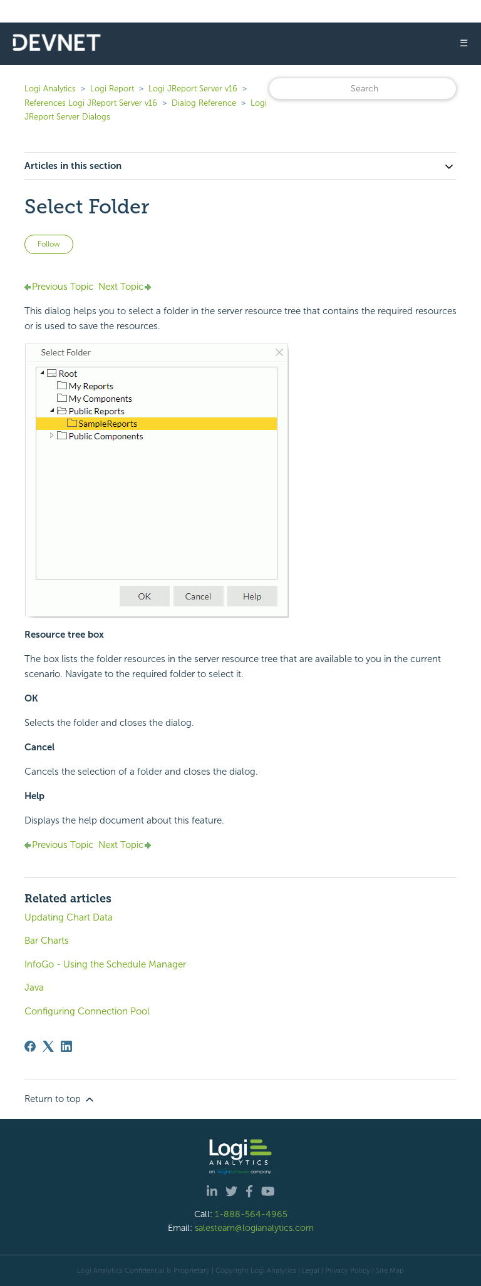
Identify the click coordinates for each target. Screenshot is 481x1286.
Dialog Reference (204, 103)
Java (34, 987)
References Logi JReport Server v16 (90, 103)
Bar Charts (46, 940)
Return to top (60, 1099)
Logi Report (112, 88)
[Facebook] (30, 1046)
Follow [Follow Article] (49, 244)
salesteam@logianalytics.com (254, 1227)
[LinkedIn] (66, 1046)
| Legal (308, 1270)
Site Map (390, 1270)
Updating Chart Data (68, 917)
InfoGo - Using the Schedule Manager (105, 964)
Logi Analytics (50, 88)
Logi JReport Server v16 (192, 88)
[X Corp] (48, 1046)
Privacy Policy (347, 1270)
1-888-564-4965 (251, 1214)
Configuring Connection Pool (87, 1011)
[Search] (363, 89)
